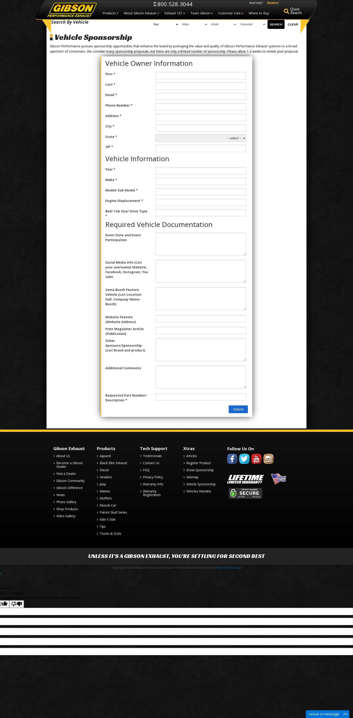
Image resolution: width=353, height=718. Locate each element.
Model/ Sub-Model (121, 190)
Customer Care (229, 13)
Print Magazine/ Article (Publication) (124, 331)
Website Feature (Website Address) (120, 319)
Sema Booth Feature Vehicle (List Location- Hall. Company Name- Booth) (123, 297)
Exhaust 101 (173, 13)
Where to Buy (259, 13)
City (109, 126)
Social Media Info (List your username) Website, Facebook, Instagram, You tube (126, 269)
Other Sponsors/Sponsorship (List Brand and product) (125, 345)
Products (109, 13)
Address (113, 116)
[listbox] (111, 25)
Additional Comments (123, 368)
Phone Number (118, 105)
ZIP (109, 147)
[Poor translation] (16, 604)
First (110, 74)
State (111, 137)
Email (111, 95)
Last (110, 84)
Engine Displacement (124, 201)
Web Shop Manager (228, 568)
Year (110, 169)
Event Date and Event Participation (123, 237)
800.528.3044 (173, 4)
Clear (293, 25)
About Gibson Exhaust (140, 13)
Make (111, 180)
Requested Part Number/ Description (126, 397)
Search (276, 25)
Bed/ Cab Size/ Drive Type (126, 213)
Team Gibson (200, 13)
